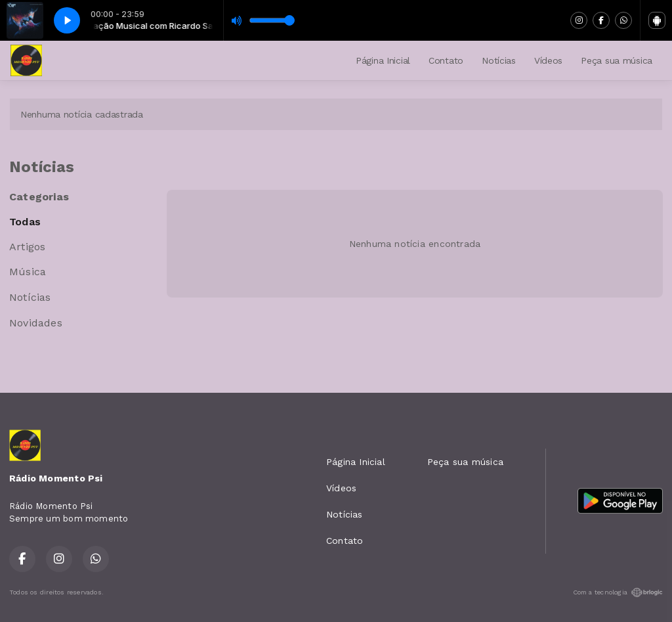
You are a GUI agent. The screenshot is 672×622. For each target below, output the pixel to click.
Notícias (499, 60)
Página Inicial (383, 60)
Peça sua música (616, 60)
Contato (446, 60)
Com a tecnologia (618, 592)
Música (27, 271)
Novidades (35, 323)
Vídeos (548, 60)
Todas (25, 221)
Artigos (27, 246)
